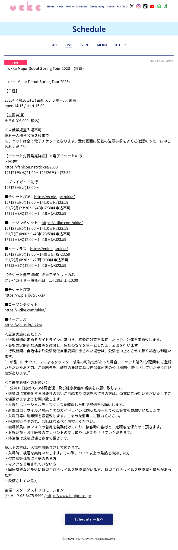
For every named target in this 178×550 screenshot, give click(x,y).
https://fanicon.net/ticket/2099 (31, 167)
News (60, 6)
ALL (55, 44)
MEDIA (102, 44)
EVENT (84, 44)
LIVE (68, 44)
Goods (110, 6)
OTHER (120, 44)
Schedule (81, 6)
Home (50, 6)
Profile (69, 6)
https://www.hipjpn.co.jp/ (69, 495)
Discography (96, 6)
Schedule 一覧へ (89, 519)
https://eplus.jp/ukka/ (49, 248)
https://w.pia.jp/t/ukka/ (54, 196)
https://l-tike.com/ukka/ (62, 222)
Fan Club (122, 6)
